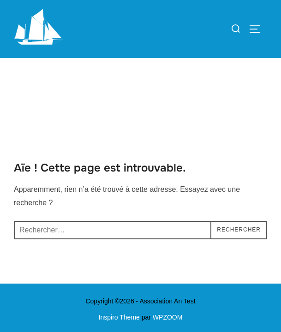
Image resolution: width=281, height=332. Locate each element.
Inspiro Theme (119, 259)
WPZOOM (168, 259)
